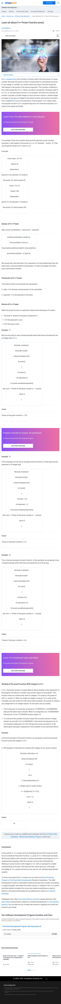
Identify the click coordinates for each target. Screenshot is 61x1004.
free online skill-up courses (28, 899)
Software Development (22, 16)
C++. (16, 338)
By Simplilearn (6, 28)
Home (3, 16)
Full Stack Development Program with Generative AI (22, 926)
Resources (10, 16)
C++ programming (10, 79)
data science (6, 902)
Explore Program (18, 129)
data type (14, 101)
